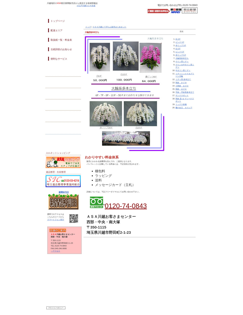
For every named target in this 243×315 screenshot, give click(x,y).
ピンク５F (180, 52)
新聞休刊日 (64, 192)
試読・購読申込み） (63, 117)
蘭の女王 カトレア (184, 108)
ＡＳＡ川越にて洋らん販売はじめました (109, 27)
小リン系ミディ (182, 61)
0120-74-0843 (126, 206)
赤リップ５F (181, 55)
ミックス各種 (181, 104)
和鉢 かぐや (181, 83)
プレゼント (63, 83)
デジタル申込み (63, 128)
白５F (178, 49)
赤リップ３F (181, 45)
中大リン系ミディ (183, 70)
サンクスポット (182, 95)
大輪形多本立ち (182, 58)
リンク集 (63, 139)
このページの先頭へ (148, 245)
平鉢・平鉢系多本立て (185, 92)
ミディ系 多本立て (183, 79)
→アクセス (55, 251)
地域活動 (63, 71)
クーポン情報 (63, 94)
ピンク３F (180, 42)
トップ (88, 27)
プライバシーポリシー (55, 308)
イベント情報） (63, 105)
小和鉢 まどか (182, 86)
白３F (178, 39)
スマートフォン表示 (55, 220)
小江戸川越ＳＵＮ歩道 (86, 6)
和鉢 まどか (181, 89)
